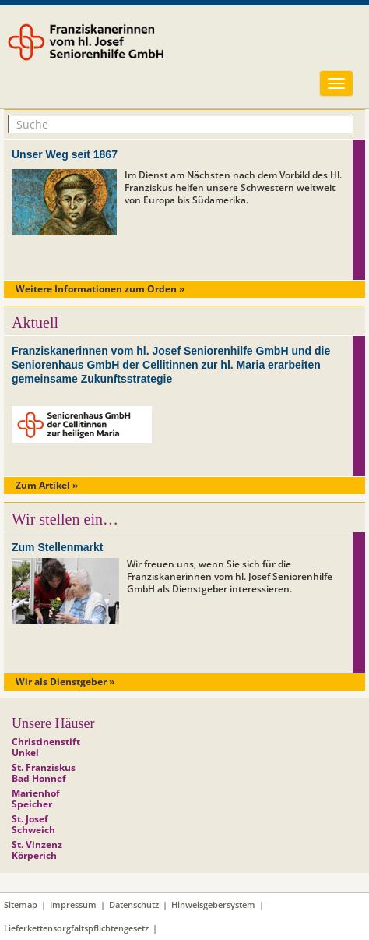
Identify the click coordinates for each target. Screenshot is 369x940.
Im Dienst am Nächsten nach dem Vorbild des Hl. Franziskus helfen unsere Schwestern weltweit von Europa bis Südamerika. (233, 187)
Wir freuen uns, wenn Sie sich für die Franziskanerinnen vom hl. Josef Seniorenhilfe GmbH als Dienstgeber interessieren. (229, 576)
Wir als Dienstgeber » (65, 681)
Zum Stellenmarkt (57, 547)
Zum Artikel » (47, 485)
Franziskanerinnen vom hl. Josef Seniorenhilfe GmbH (127, 52)
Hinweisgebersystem (213, 904)
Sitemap (20, 904)
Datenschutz (134, 904)
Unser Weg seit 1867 (65, 154)
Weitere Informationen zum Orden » (100, 288)
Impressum (73, 904)
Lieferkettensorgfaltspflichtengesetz (76, 928)
